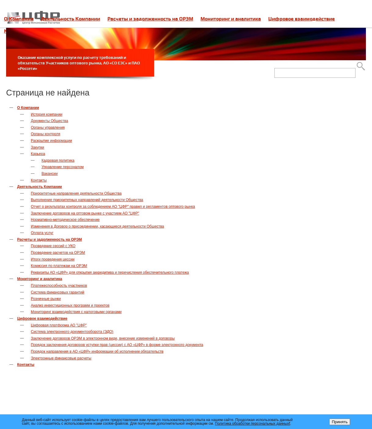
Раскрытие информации (51, 141)
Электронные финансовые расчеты (61, 358)
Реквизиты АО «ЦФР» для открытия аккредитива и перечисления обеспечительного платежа (110, 272)
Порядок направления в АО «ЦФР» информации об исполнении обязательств (97, 351)
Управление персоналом (63, 167)
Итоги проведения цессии (52, 259)
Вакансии (50, 173)
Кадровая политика (58, 160)
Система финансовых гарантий (57, 292)
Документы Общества (49, 121)
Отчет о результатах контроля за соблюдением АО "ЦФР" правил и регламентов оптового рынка (113, 206)
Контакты (39, 180)
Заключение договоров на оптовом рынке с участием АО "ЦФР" (85, 213)
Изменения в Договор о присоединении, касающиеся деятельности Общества (97, 226)
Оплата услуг (42, 233)
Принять (340, 422)
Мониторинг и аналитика (230, 19)
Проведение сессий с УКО (53, 246)
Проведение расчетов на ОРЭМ (58, 253)
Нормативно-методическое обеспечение (65, 220)
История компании (46, 114)
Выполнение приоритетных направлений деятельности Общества (87, 200)
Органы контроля (45, 134)
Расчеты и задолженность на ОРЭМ (150, 19)
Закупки (37, 147)
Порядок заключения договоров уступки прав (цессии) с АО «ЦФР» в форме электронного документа (117, 345)
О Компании (19, 19)
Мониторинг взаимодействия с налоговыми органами (76, 312)
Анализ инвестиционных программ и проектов (70, 305)
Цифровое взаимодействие (301, 19)
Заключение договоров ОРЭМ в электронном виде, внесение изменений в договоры (103, 338)
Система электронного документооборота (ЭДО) (72, 332)
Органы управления (48, 127)
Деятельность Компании (70, 19)
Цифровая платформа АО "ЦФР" (59, 325)
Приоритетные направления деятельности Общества (76, 193)
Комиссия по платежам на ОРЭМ (59, 266)
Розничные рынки (46, 299)
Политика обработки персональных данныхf (252, 423)
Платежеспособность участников (59, 285)
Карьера (38, 154)
